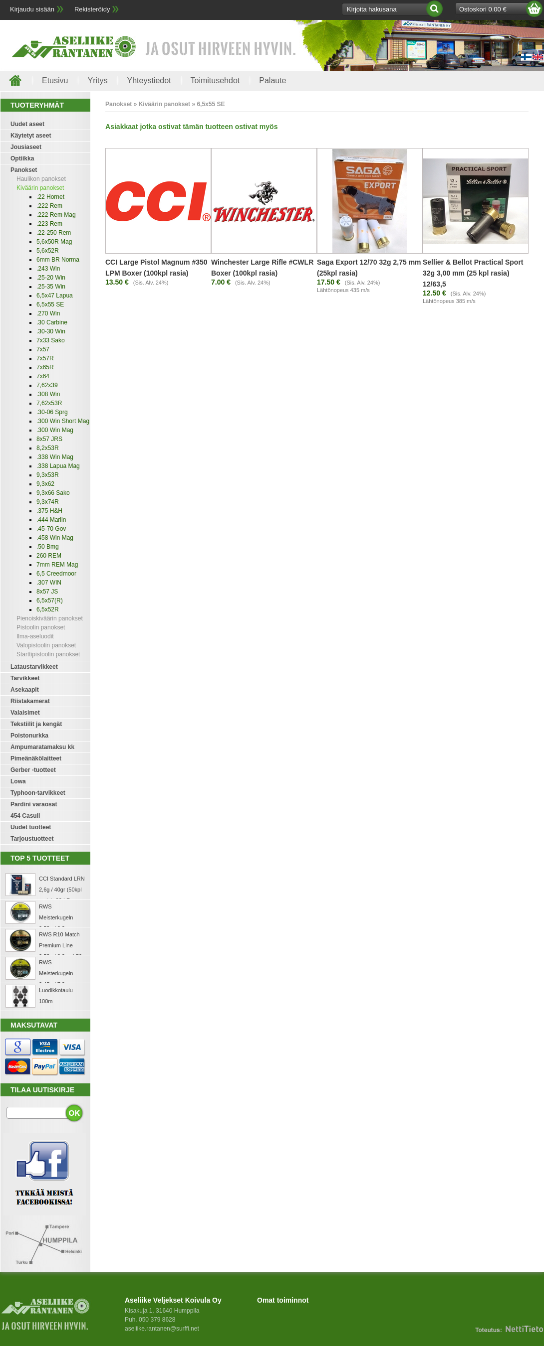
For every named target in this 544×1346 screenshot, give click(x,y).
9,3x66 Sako (53, 492)
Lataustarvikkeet (34, 666)
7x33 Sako (50, 340)
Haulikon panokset (41, 178)
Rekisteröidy (92, 9)
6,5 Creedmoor (56, 573)
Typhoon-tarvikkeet (37, 792)
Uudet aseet (27, 124)
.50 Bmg (47, 546)
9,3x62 (45, 483)
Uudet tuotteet (30, 827)
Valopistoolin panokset (46, 645)
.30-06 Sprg (52, 412)
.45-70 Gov (51, 528)
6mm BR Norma (57, 259)
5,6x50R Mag (54, 241)
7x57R (45, 358)
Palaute (272, 80)
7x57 (42, 349)
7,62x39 (47, 385)
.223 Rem (49, 223)
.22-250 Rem (53, 232)
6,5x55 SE (50, 304)
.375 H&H (49, 510)
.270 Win (48, 313)
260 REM (48, 555)
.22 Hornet (50, 196)
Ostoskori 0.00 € (483, 9)
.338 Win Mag (54, 456)
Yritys (97, 80)
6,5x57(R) (49, 600)
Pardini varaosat (33, 804)
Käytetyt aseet (30, 135)
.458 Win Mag (54, 537)
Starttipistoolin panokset (48, 654)
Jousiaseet (25, 147)
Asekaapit (24, 689)
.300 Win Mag (54, 430)
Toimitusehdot (215, 80)
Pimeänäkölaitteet (35, 758)
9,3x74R (47, 501)
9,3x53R (47, 474)
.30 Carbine (51, 322)
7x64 (42, 376)
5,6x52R (47, 250)
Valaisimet (25, 712)
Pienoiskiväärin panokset (49, 618)
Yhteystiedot (149, 80)
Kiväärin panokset (40, 187)
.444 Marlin (51, 519)
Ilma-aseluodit (35, 636)
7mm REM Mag (57, 564)
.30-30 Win (50, 331)
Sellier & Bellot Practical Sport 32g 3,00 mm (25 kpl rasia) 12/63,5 (473, 273)
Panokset (23, 169)
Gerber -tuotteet (33, 769)
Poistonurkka (29, 735)
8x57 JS (47, 591)
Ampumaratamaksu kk (42, 747)
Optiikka (22, 158)
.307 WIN (48, 582)
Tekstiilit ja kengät (36, 724)
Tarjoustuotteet (31, 838)
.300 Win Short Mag (62, 421)
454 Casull (25, 815)
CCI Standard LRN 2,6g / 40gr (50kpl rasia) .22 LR (62, 889)
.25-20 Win (50, 277)
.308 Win (48, 394)
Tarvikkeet (24, 678)
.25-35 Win (50, 286)
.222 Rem (49, 205)
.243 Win (48, 268)
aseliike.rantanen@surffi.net (162, 1328)
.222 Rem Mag (56, 214)
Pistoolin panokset (40, 627)
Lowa (18, 781)
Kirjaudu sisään (32, 9)
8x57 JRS (49, 439)
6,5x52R (47, 609)
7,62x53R (49, 403)
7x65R (45, 367)
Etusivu (55, 80)
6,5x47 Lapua (54, 295)
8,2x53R (47, 448)
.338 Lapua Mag (58, 465)
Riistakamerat (30, 701)
